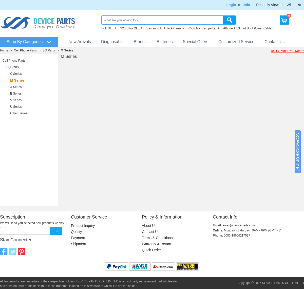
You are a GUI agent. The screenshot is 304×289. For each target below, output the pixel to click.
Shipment (78, 244)
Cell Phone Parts (25, 50)
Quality (76, 232)
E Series (16, 93)
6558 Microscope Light (203, 28)
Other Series (18, 113)
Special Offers (195, 42)
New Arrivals (79, 42)
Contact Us (274, 42)
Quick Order (151, 250)
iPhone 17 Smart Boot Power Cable (247, 28)
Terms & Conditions (157, 238)
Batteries (165, 42)
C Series (16, 74)
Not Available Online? (298, 151)
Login (231, 5)
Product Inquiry (83, 226)
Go (56, 231)
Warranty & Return (156, 244)
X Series (16, 87)
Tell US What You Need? (287, 51)
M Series (67, 50)
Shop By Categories (25, 42)
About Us (149, 226)
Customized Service (236, 42)
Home (4, 50)
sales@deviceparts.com (239, 225)
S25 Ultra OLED (131, 28)
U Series (16, 107)
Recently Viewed (269, 5)
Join (246, 5)
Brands (140, 42)
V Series (16, 100)
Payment (78, 238)
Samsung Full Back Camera (165, 28)
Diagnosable (112, 42)
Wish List (294, 5)
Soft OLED (108, 28)
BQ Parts (49, 50)
